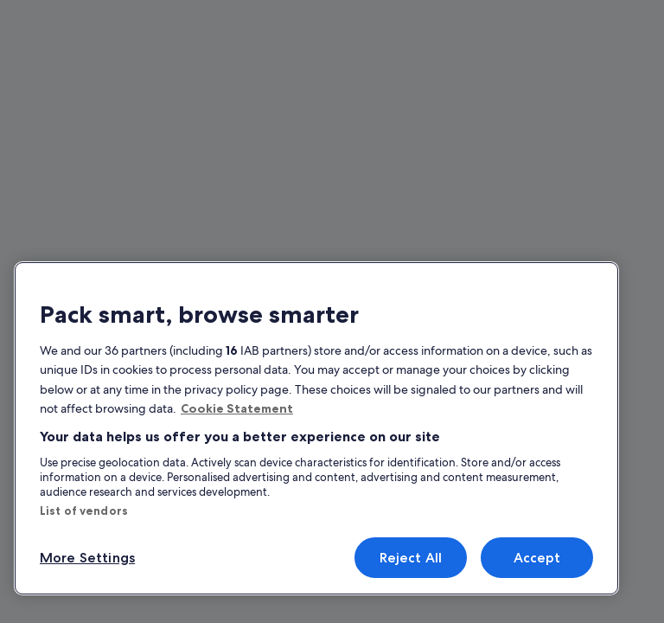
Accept (537, 557)
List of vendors (84, 510)
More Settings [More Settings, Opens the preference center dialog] (87, 557)
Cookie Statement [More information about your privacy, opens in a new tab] (237, 408)
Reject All (411, 557)
